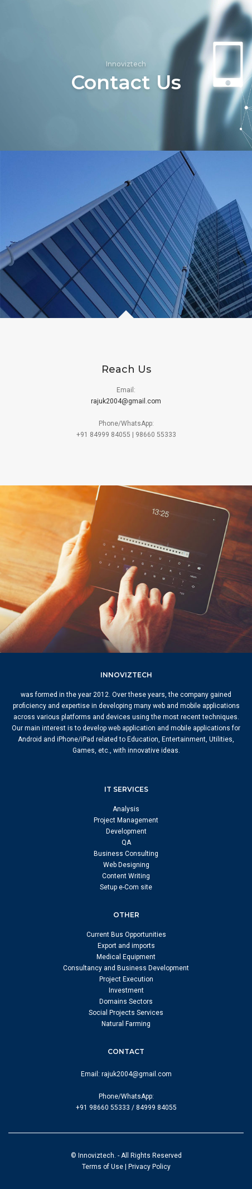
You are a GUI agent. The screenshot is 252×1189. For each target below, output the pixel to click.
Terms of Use (102, 1167)
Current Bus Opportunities (126, 934)
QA (126, 842)
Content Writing (126, 876)
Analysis (126, 809)
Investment (126, 990)
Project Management (126, 820)
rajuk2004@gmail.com (126, 401)
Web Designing (126, 865)
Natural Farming (126, 1024)
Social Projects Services (126, 1013)
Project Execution (126, 979)
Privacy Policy (149, 1167)
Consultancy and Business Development (126, 968)
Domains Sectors (126, 1001)
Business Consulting (126, 854)
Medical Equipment (126, 957)
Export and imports (126, 946)
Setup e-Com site (126, 887)
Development (126, 831)
